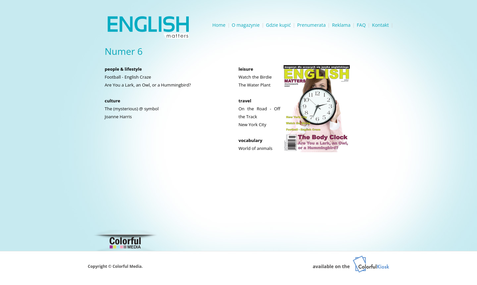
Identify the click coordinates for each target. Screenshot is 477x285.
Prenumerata (311, 25)
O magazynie (246, 25)
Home (219, 25)
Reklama (341, 25)
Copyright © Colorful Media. (115, 266)
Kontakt (380, 25)
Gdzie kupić (278, 25)
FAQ (361, 25)
